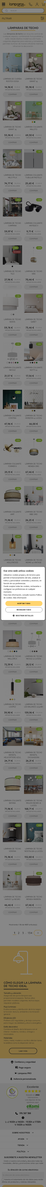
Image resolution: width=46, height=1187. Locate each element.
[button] (23, 615)
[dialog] (23, 593)
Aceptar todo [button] (23, 603)
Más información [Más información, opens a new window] (19, 598)
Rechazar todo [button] (24, 610)
